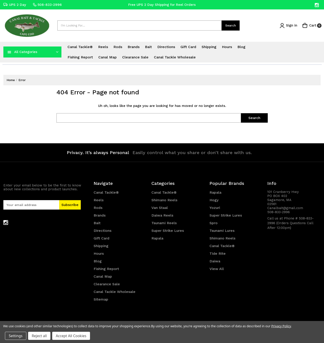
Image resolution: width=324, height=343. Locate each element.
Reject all (39, 335)
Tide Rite (217, 253)
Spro (213, 223)
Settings (15, 335)
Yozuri (214, 208)
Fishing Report (80, 57)
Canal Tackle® (80, 47)
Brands (134, 47)
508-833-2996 (47, 5)
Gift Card (188, 47)
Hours (227, 47)
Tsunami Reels (164, 223)
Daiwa (214, 261)
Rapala (157, 238)
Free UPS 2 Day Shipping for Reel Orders (162, 5)
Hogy (213, 200)
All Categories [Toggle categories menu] (25, 52)
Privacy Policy (281, 326)
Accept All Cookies (71, 335)
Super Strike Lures (167, 230)
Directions (166, 47)
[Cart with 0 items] (312, 25)
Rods (117, 47)
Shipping (209, 47)
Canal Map (107, 57)
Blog (241, 47)
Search (230, 25)
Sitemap (101, 299)
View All (216, 269)
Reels (103, 47)
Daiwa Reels (162, 215)
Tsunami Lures (221, 230)
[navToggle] (9, 52)
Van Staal (159, 208)
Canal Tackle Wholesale (175, 57)
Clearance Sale (135, 57)
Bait (148, 47)
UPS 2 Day (14, 5)
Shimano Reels (164, 200)
